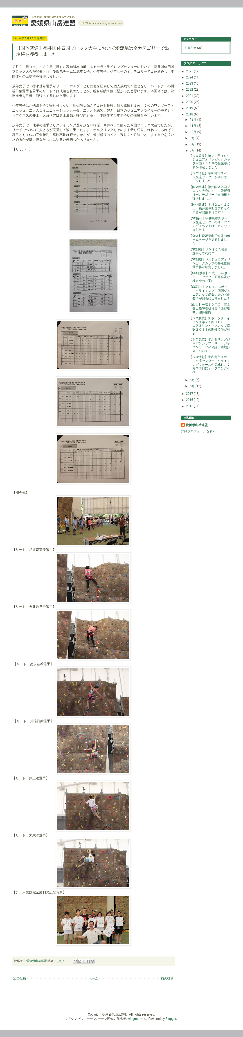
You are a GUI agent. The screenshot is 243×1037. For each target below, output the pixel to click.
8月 (192, 144)
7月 (192, 150)
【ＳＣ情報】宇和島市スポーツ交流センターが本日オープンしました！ (209, 177)
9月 (192, 138)
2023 (190, 83)
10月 (193, 132)
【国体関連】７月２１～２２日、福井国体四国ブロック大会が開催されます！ (209, 208)
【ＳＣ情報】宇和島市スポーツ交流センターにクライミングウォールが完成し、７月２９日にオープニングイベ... (209, 364)
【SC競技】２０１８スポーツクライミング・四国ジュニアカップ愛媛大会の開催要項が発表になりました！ (209, 292)
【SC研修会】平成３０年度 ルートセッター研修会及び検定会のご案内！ (210, 277)
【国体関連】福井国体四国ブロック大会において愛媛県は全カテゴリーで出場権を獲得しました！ (209, 192)
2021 (190, 96)
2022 (190, 89)
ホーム (93, 978)
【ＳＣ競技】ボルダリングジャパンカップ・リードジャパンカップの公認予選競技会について (209, 345)
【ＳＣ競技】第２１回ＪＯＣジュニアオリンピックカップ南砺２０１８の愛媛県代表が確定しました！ (209, 161)
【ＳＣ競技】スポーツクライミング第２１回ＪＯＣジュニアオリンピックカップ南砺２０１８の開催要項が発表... (209, 325)
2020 (190, 102)
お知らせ (190, 47)
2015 (190, 406)
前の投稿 (167, 978)
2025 (190, 71)
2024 (190, 77)
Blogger (171, 1019)
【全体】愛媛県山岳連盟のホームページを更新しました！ (209, 239)
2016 (190, 400)
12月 (193, 119)
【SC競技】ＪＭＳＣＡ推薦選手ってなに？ (208, 251)
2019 (190, 108)
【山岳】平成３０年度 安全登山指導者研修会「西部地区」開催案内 (209, 308)
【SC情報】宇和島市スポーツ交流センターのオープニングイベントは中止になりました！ (209, 223)
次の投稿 (19, 978)
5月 (192, 386)
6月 (192, 380)
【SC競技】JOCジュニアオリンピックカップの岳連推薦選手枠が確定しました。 (209, 263)
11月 (193, 126)
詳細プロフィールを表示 (198, 431)
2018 (190, 114)
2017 (190, 393)
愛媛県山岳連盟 (197, 425)
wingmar (134, 1019)
